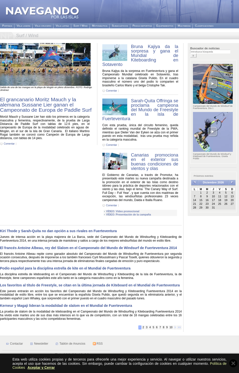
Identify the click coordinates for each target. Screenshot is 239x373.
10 (171, 327)
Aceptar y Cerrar (41, 367)
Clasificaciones (204, 25)
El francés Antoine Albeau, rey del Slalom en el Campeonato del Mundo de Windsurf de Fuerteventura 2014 (88, 248)
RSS (100, 343)
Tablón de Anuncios (72, 343)
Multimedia (184, 25)
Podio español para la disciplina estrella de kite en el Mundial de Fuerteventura (65, 268)
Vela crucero (43, 25)
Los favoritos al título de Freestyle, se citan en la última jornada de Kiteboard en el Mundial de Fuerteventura (90, 285)
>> (179, 327)
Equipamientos (164, 25)
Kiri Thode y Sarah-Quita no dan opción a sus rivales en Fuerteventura (59, 231)
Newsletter (41, 343)
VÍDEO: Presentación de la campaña (128, 214)
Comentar (9, 144)
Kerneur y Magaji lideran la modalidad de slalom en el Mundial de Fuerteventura (66, 306)
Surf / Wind (80, 25)
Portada (7, 25)
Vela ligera (23, 25)
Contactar (16, 343)
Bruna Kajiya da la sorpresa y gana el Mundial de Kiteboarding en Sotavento (140, 55)
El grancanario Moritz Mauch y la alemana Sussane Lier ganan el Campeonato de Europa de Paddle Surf (46, 105)
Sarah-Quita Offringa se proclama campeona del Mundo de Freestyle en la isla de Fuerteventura (140, 109)
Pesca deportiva (142, 25)
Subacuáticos (120, 25)
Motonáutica (99, 25)
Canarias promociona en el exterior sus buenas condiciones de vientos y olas (154, 162)
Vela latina (62, 25)
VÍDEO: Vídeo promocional (122, 211)
